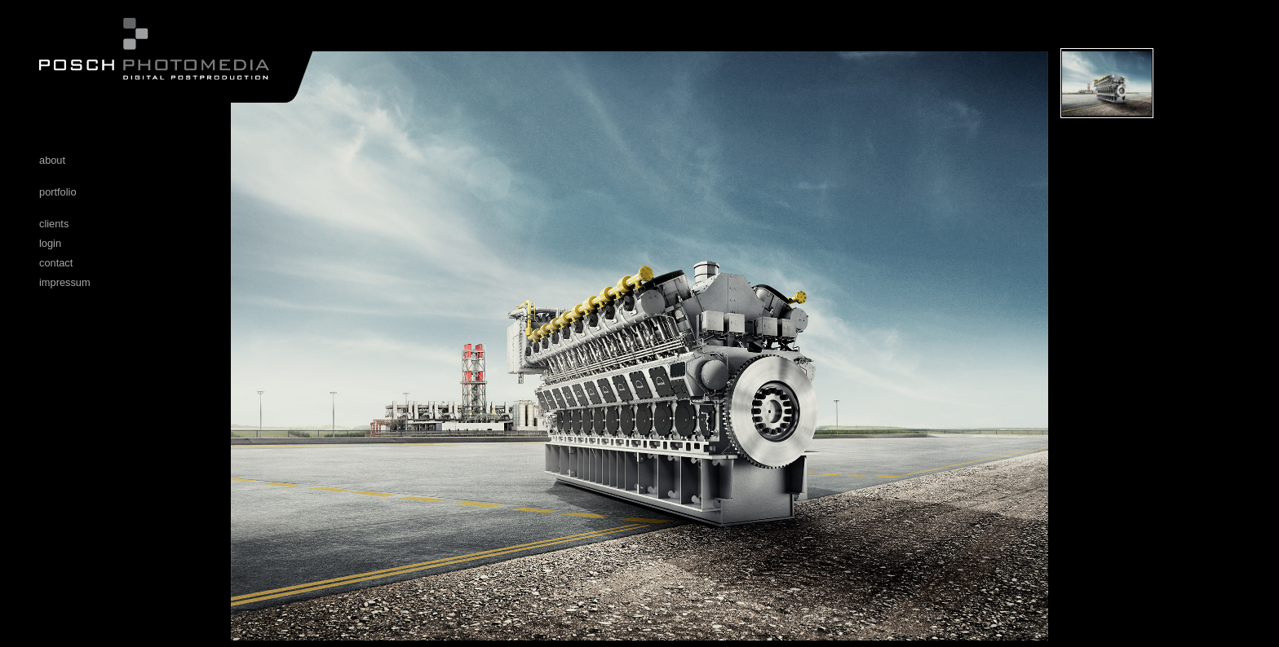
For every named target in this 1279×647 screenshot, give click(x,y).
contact (56, 263)
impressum (65, 282)
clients (54, 224)
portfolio (58, 192)
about (52, 160)
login (50, 243)
